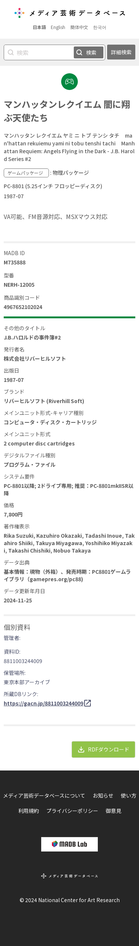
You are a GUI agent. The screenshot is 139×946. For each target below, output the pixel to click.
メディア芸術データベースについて (44, 795)
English (58, 27)
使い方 (128, 795)
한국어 (99, 27)
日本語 (39, 27)
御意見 (113, 810)
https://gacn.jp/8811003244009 (43, 703)
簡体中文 (79, 27)
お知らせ (103, 795)
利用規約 (28, 810)
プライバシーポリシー (72, 810)
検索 (91, 52)
